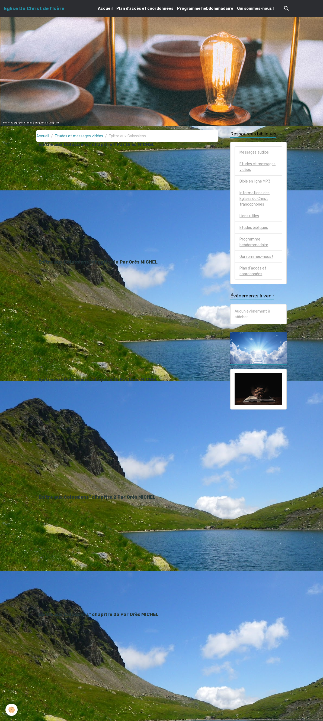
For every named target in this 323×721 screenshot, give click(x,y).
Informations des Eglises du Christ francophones (254, 199)
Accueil (105, 8)
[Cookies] (11, 710)
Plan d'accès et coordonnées (144, 8)
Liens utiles (249, 216)
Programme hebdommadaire (205, 8)
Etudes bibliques (253, 227)
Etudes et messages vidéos (79, 136)
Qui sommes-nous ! (255, 8)
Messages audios (254, 152)
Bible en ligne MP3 (254, 181)
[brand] (34, 8)
